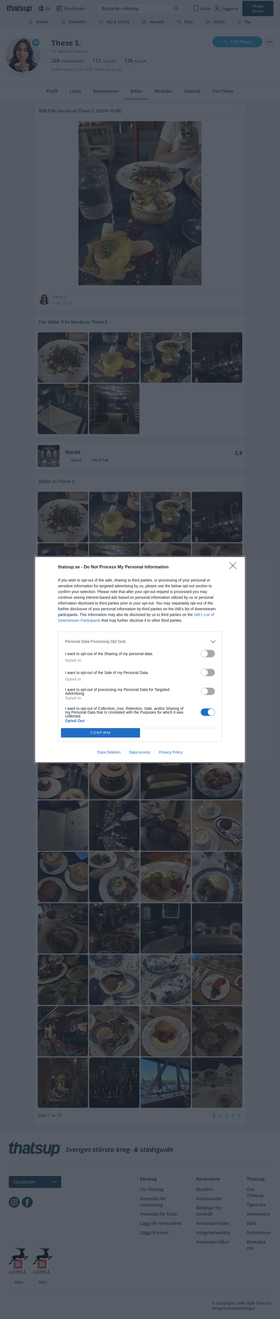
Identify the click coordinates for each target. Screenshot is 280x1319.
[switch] (208, 653)
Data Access (139, 752)
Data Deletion (109, 752)
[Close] (234, 567)
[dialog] (140, 660)
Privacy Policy (171, 752)
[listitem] (140, 641)
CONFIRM (100, 733)
